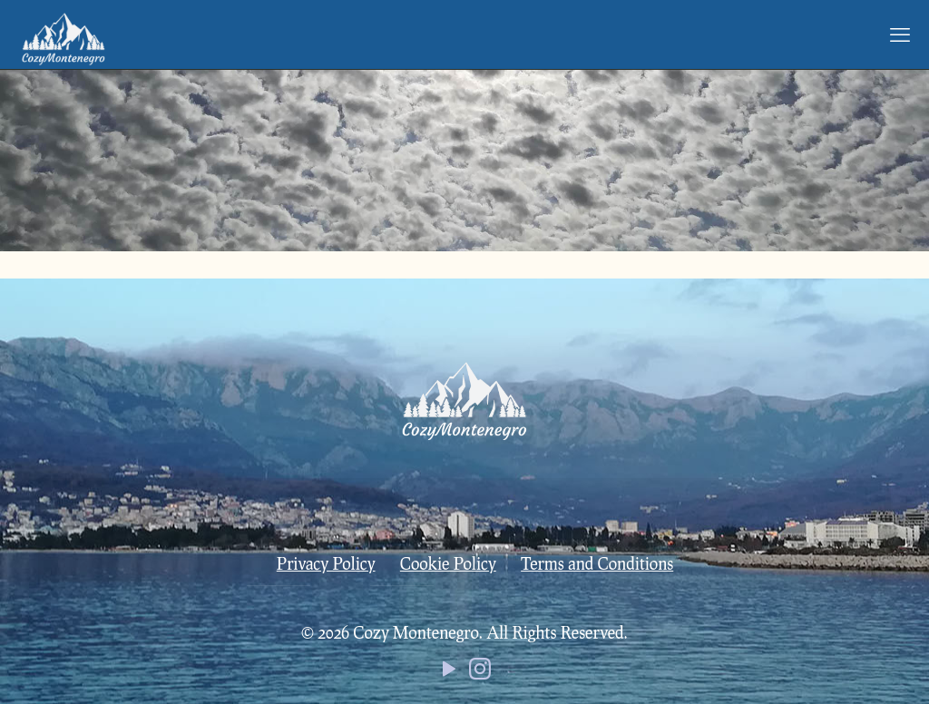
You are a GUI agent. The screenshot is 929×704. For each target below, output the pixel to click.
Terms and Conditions (597, 563)
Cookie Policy (448, 563)
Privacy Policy (326, 563)
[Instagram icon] (480, 672)
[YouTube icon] (449, 672)
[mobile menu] (900, 34)
